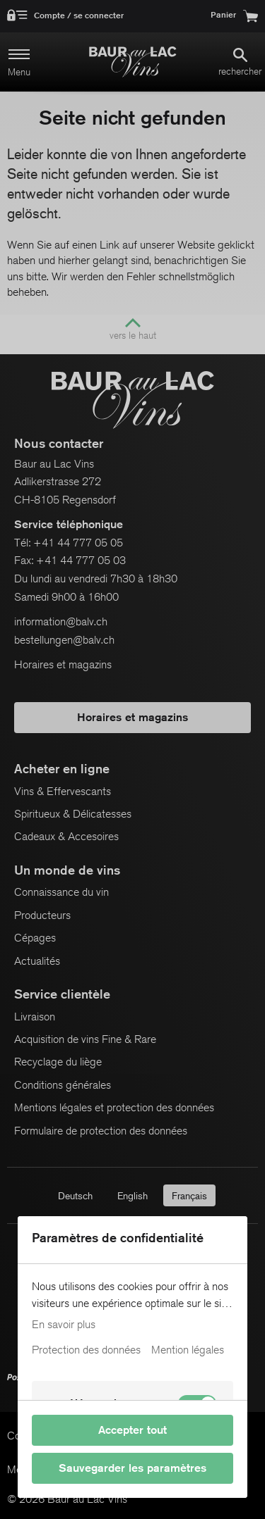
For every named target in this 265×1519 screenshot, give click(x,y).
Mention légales (187, 1350)
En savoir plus (63, 1324)
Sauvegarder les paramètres (132, 1468)
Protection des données (86, 1350)
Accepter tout (132, 1430)
